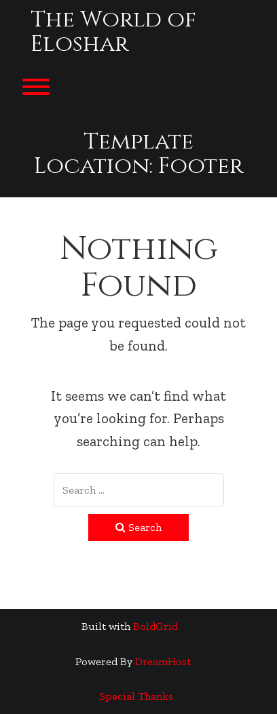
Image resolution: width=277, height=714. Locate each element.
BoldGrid (155, 626)
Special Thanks (136, 696)
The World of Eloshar (113, 32)
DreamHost (163, 661)
